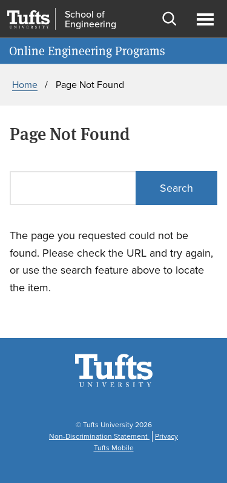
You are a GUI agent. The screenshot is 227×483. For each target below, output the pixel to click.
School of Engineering (90, 19)
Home (25, 85)
